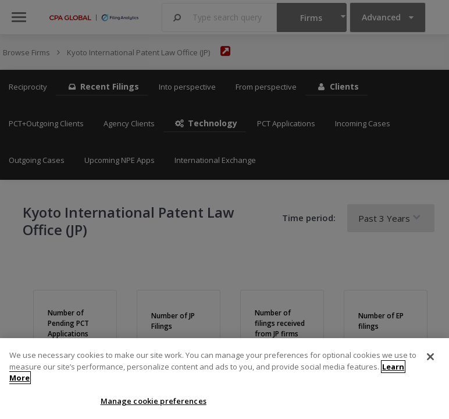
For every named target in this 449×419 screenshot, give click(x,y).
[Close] (430, 362)
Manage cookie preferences (153, 407)
